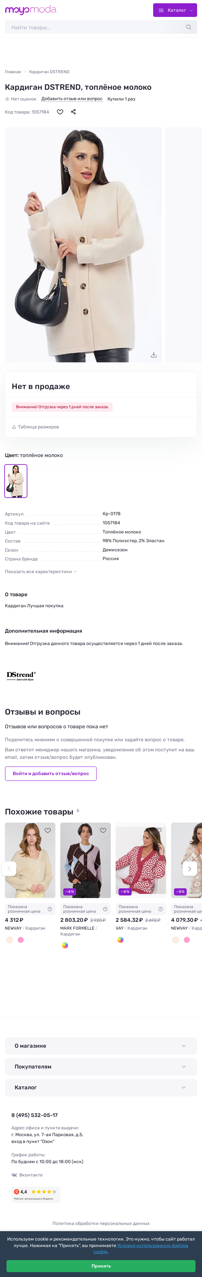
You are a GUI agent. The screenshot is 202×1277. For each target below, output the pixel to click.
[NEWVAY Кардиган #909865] (30, 860)
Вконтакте (27, 1175)
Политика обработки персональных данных (101, 1223)
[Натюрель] (9, 940)
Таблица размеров (38, 427)
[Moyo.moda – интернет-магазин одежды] (31, 10)
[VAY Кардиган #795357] (141, 860)
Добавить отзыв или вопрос (72, 98)
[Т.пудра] (20, 940)
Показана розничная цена (30, 909)
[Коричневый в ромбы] (65, 945)
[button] (9, 868)
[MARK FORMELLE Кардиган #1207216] (85, 860)
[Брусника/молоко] (120, 940)
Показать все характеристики (38, 571)
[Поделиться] (73, 111)
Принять (101, 1266)
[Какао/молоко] (175, 940)
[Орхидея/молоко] (186, 940)
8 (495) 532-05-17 (34, 1115)
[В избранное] (60, 111)
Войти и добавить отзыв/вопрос (51, 773)
